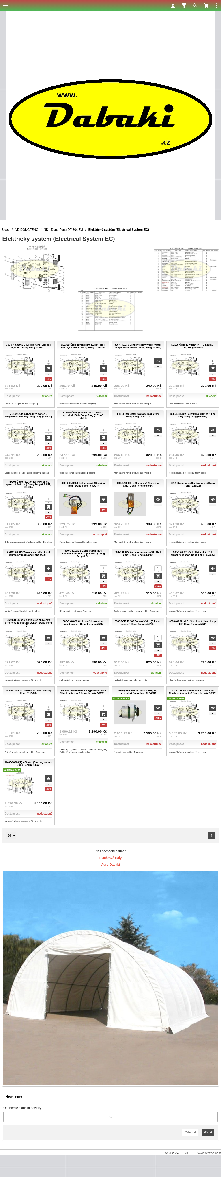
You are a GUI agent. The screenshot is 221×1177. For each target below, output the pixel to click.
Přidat (208, 1132)
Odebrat (190, 1132)
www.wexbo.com (209, 1153)
